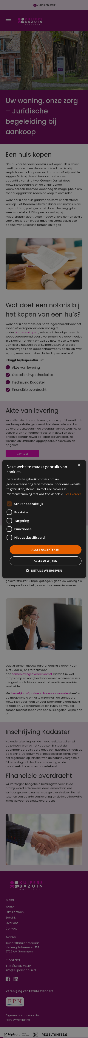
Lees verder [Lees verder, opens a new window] (73, 494)
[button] (44, 570)
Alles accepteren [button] (45, 549)
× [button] (78, 465)
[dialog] (44, 519)
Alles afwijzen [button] (45, 561)
